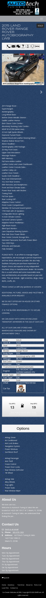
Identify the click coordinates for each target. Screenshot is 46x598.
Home (4, 585)
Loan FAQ (5, 588)
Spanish (6, 578)
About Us (29, 585)
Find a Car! (37, 585)
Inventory (12, 585)
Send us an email (11, 529)
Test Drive (20, 585)
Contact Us (14, 588)
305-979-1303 (18, 532)
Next (40, 92)
